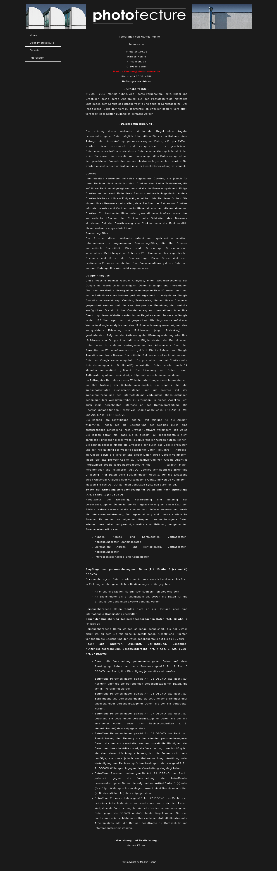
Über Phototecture (42, 42)
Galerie (35, 50)
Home (34, 35)
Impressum (37, 57)
